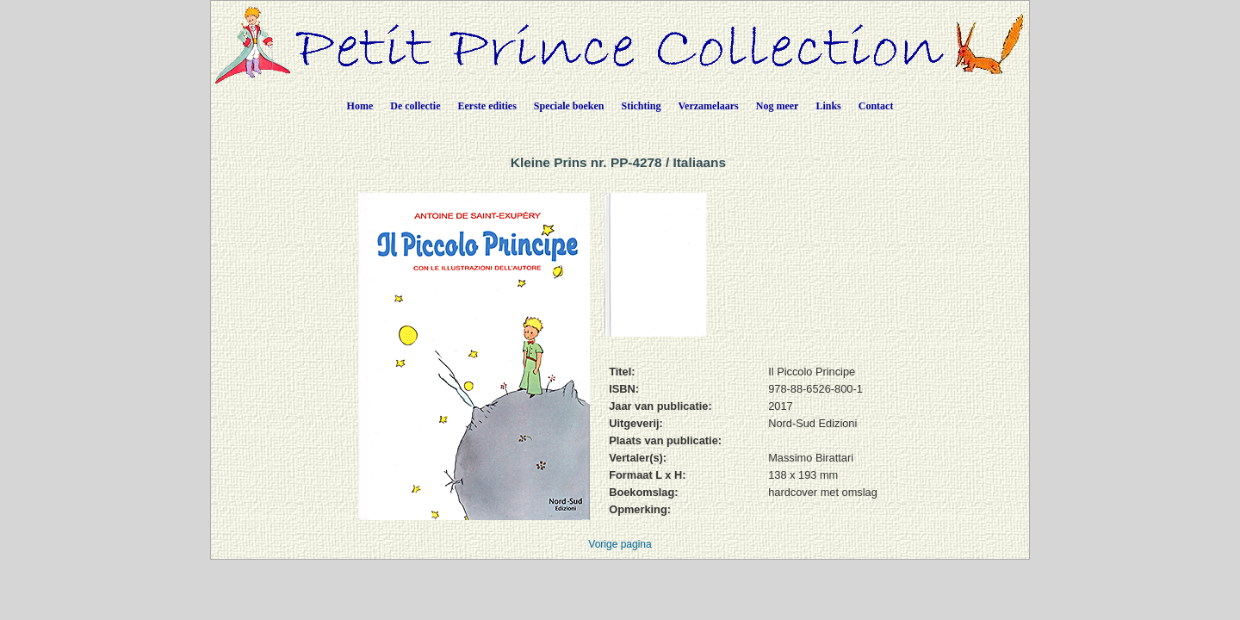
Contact (876, 106)
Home (360, 106)
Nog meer (777, 106)
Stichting (641, 106)
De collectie (415, 106)
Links (827, 106)
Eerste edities (487, 106)
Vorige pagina (619, 544)
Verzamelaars (709, 106)
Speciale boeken (569, 106)
